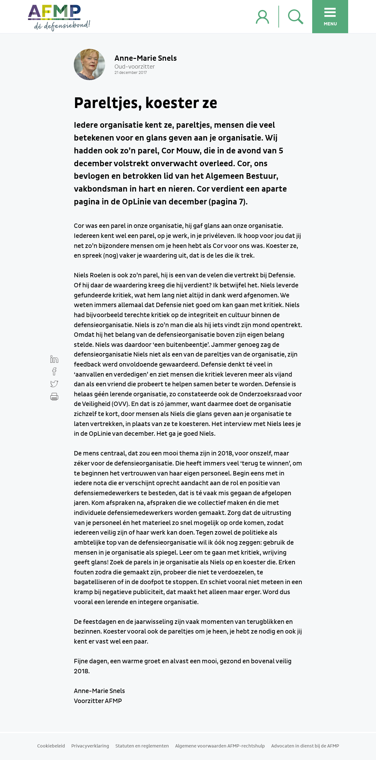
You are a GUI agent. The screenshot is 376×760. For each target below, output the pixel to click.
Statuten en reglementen (142, 746)
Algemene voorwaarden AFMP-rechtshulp (220, 746)
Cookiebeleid (51, 746)
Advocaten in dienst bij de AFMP (305, 746)
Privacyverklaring (90, 746)
